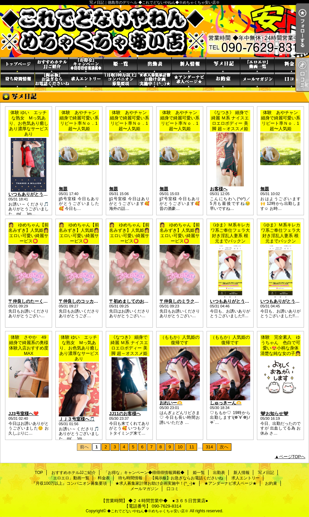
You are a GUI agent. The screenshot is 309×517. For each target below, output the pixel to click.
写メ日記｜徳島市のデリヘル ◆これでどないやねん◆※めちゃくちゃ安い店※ (154, 31)
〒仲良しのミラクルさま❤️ (186, 301)
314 (209, 446)
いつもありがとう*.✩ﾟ (230, 301)
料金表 (291, 64)
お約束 (223, 79)
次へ (224, 446)
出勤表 (154, 64)
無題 (63, 188)
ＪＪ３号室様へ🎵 (77, 418)
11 (191, 446)
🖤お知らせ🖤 (274, 413)
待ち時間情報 (17, 79)
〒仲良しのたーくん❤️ (30, 301)
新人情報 (189, 64)
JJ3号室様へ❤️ (23, 413)
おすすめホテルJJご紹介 (52, 64)
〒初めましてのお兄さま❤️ (136, 301)
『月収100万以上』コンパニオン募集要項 (120, 79)
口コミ (291, 79)
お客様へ (218, 188)
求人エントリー (86, 79)
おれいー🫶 (171, 402)
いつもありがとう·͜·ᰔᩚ (281, 301)
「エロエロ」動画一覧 (257, 64)
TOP (17, 64)
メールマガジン (257, 79)
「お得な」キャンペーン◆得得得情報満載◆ (86, 64)
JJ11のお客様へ (125, 413)
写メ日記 (223, 64)
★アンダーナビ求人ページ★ (189, 79)
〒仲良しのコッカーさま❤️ (85, 301)
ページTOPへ (292, 456)
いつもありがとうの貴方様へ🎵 (39, 194)
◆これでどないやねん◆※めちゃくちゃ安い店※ (147, 511)
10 (180, 446)
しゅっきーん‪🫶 (225, 402)
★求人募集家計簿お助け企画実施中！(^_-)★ (154, 79)
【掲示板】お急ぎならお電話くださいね (52, 79)
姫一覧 (120, 64)
